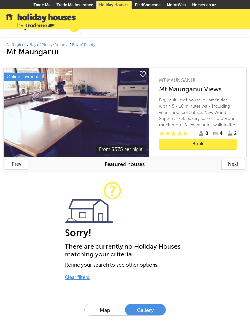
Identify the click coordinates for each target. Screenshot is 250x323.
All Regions (16, 44)
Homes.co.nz (204, 5)
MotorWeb (176, 5)
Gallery (145, 310)
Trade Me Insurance (75, 5)
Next (233, 164)
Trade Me (42, 5)
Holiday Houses (114, 5)
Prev (16, 164)
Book (197, 143)
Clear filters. (77, 277)
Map (105, 310)
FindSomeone (148, 5)
